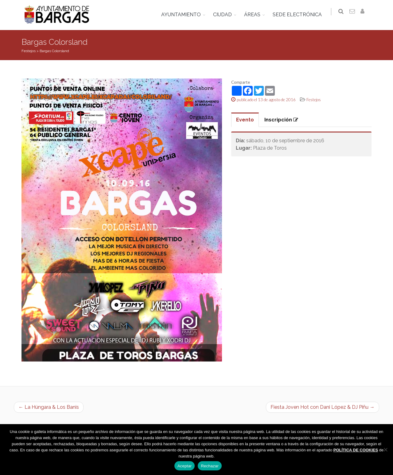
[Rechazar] (385, 449)
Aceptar (184, 466)
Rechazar (210, 466)
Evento (245, 120)
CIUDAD (225, 14)
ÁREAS (255, 14)
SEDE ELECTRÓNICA (299, 14)
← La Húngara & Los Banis (48, 407)
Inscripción (281, 120)
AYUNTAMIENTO (183, 14)
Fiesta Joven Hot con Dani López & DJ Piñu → (322, 407)
